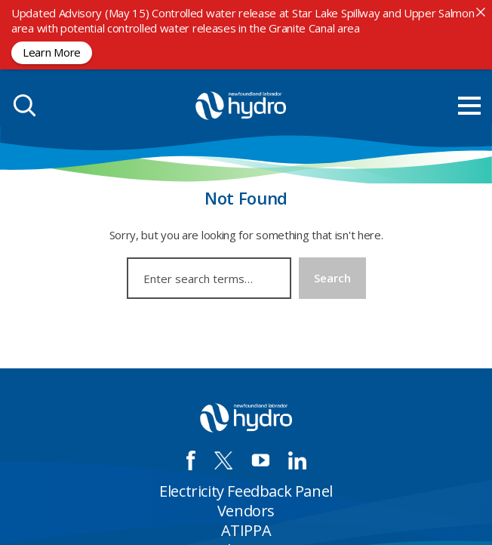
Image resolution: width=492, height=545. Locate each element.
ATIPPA (246, 530)
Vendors (246, 510)
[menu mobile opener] (469, 106)
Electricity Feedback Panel (246, 491)
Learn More (52, 52)
